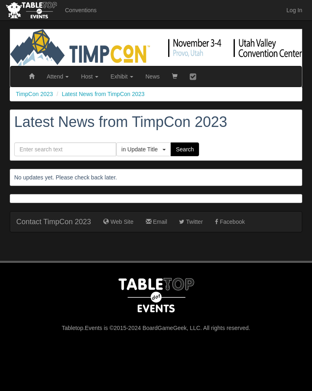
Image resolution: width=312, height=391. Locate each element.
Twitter (191, 221)
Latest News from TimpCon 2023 (103, 94)
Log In (294, 10)
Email (156, 221)
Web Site (118, 221)
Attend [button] (58, 76)
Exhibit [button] (121, 76)
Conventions (81, 10)
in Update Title (143, 149)
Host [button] (89, 76)
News (152, 76)
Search (185, 149)
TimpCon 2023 (34, 94)
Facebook (230, 221)
